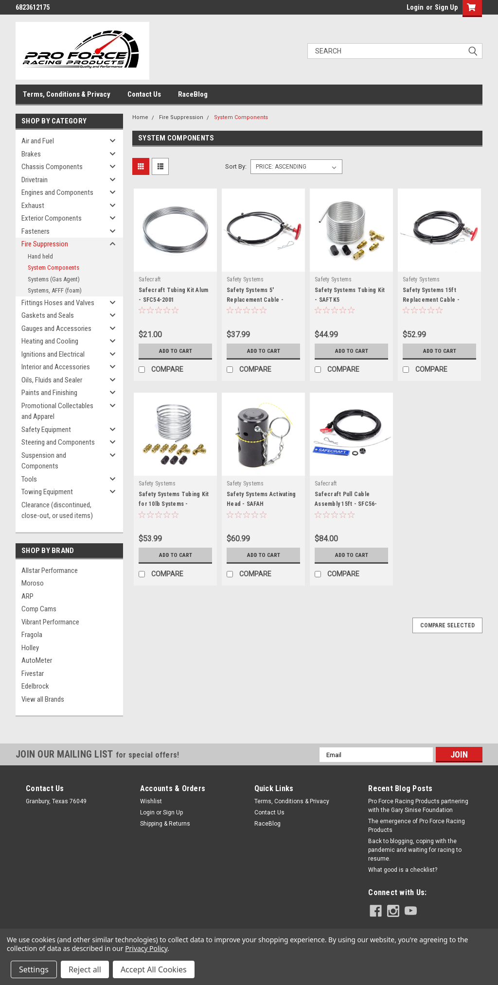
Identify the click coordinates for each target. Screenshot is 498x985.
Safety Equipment (46, 429)
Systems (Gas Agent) (54, 279)
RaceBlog (193, 94)
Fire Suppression (44, 244)
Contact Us (144, 94)
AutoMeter (36, 660)
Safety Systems (245, 279)
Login (415, 7)
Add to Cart (175, 351)
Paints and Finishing (49, 392)
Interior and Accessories (55, 367)
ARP (27, 596)
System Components (53, 267)
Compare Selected (447, 625)
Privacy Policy (146, 948)
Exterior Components (51, 218)
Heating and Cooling (49, 341)
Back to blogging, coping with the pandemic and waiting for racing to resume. (415, 850)
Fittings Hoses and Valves (57, 302)
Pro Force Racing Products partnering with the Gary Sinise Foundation (418, 805)
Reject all (85, 969)
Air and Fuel (37, 141)
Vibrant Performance (50, 622)
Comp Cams (38, 609)
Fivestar (32, 673)
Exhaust (32, 205)
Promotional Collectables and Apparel (57, 411)
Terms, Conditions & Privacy (66, 94)
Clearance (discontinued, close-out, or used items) (57, 510)
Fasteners (35, 231)
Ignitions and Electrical (53, 354)
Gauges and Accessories (56, 328)
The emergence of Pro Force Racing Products (416, 825)
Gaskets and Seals (47, 315)
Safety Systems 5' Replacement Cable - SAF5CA (255, 300)
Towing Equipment (47, 491)
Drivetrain (34, 179)
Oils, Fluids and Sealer (51, 380)
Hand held (40, 256)
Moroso (32, 583)
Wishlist (151, 801)
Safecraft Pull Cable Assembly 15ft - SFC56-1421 (346, 504)
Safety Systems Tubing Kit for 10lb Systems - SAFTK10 (174, 504)
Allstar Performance (49, 570)
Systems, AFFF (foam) (55, 290)
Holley (30, 647)
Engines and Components (57, 192)
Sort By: (236, 166)
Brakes (31, 154)
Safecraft (149, 279)
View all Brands (42, 699)
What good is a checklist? (402, 869)
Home (140, 117)
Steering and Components (58, 442)
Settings (34, 969)
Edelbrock (35, 686)
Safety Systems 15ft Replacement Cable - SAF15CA (431, 300)
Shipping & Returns (165, 823)
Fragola (31, 634)
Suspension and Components (43, 461)
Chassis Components (52, 166)
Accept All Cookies (154, 969)
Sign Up (446, 7)
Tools (29, 479)
